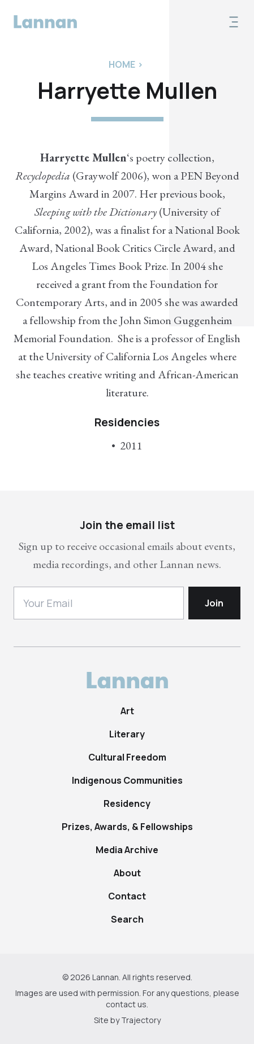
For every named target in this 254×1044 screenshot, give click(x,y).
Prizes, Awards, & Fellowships (127, 826)
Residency (127, 803)
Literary (127, 734)
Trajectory (141, 1020)
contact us (126, 1004)
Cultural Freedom (127, 757)
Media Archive (127, 850)
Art (127, 711)
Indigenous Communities (127, 780)
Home (122, 64)
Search (127, 919)
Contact (127, 896)
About (127, 873)
